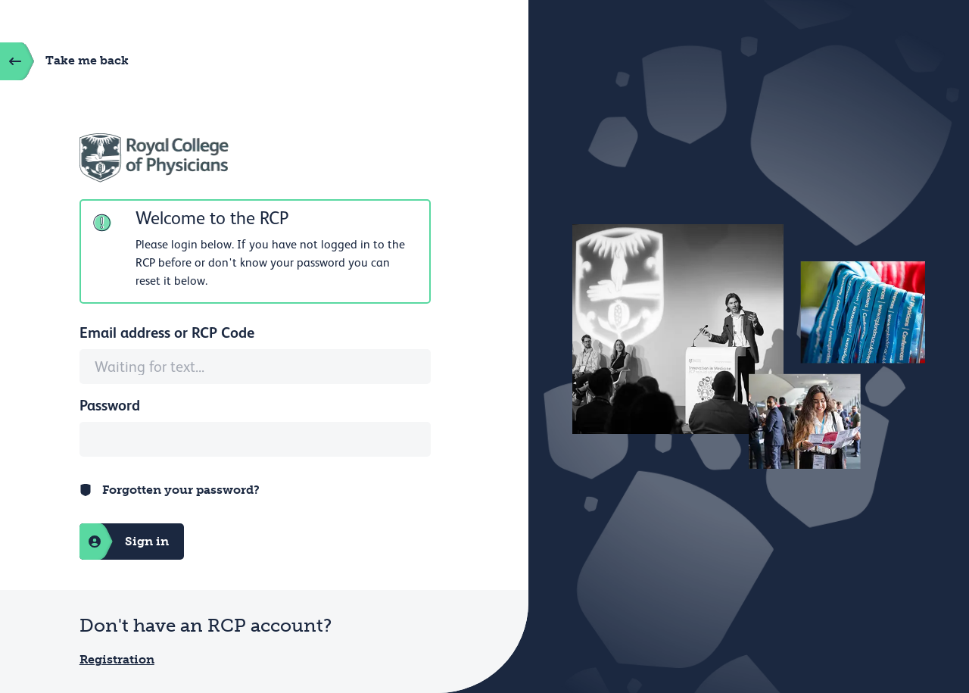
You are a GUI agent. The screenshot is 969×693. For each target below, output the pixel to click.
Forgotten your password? (181, 489)
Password (109, 405)
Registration (116, 659)
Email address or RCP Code (166, 332)
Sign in (124, 541)
